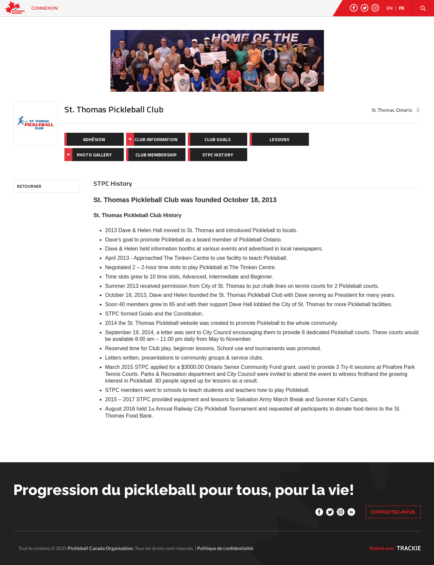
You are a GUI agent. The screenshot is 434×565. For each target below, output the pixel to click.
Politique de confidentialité (225, 548)
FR (401, 8)
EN (390, 8)
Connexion (44, 8)
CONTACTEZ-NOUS (393, 512)
